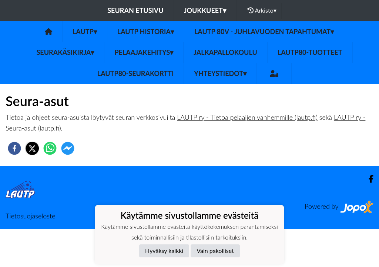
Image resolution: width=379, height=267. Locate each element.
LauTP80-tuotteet (310, 52)
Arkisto (262, 10)
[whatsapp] (50, 148)
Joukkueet (205, 10)
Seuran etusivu (135, 10)
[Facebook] (368, 179)
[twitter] (32, 148)
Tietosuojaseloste (30, 216)
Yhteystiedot (220, 73)
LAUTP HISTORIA (145, 31)
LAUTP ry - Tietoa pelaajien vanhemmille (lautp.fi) (247, 117)
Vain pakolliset (215, 250)
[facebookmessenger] (67, 148)
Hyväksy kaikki (164, 250)
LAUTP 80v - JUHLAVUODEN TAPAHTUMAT (264, 31)
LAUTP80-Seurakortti (135, 73)
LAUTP (85, 31)
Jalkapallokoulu (225, 52)
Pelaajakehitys (143, 52)
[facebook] (14, 148)
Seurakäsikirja (65, 52)
